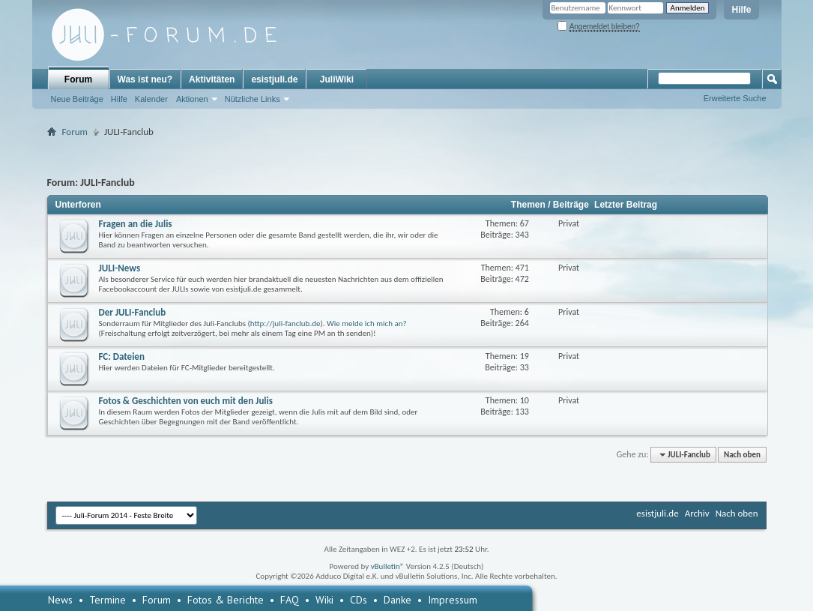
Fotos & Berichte (225, 600)
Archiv (697, 513)
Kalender (151, 98)
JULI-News (120, 268)
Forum (78, 79)
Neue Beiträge (77, 98)
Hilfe (741, 9)
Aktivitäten (212, 79)
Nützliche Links (252, 98)
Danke (397, 600)
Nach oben (742, 455)
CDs (358, 600)
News (60, 600)
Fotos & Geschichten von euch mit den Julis (186, 400)
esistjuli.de (274, 79)
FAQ (289, 600)
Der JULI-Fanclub (132, 312)
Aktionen (192, 98)
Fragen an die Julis (135, 223)
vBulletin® (388, 566)
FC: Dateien (122, 356)
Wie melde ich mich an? (367, 323)
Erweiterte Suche (735, 98)
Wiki (324, 600)
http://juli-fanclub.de (285, 323)
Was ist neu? (145, 79)
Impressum (452, 600)
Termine (107, 600)
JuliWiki (337, 79)
